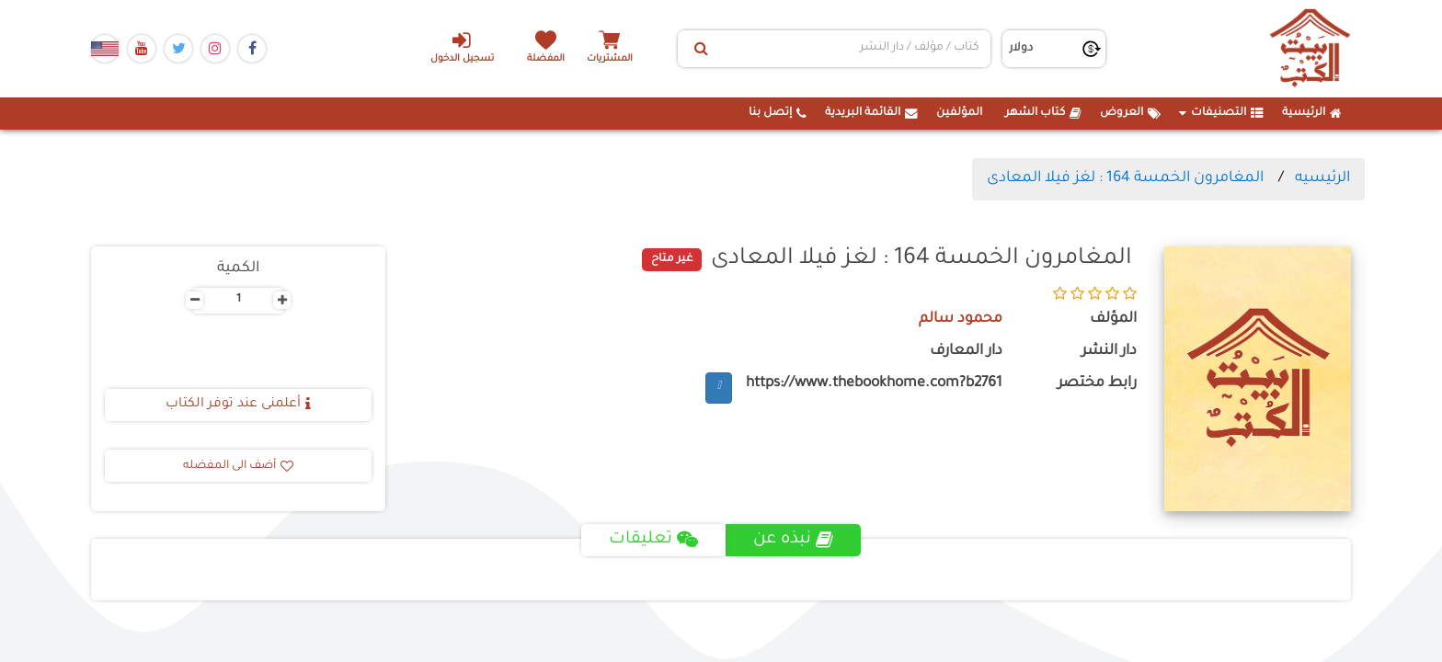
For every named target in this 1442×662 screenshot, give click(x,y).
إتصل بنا (778, 113)
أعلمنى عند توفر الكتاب (238, 404)
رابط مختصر (1097, 384)
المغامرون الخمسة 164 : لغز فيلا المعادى (1125, 178)
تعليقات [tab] (653, 540)
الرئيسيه (1322, 178)
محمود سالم (960, 319)
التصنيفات (1221, 113)
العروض (1130, 113)
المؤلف (1113, 319)
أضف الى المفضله (238, 466)
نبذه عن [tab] (793, 540)
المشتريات (610, 59)
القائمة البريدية (871, 113)
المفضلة (547, 59)
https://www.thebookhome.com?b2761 (874, 384)
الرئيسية (1312, 113)
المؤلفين (959, 113)
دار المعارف (966, 352)
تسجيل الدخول (462, 46)
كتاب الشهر (1043, 113)
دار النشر (1109, 352)
